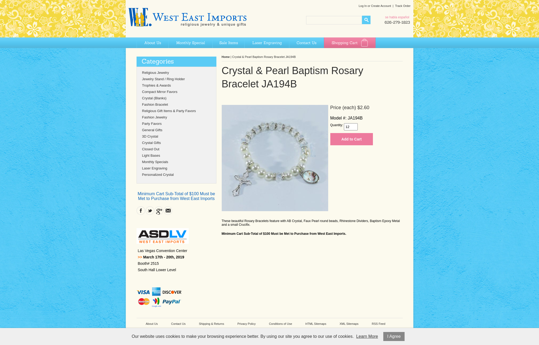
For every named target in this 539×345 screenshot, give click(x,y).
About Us (152, 42)
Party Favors (152, 124)
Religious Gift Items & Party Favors (169, 111)
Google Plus (159, 210)
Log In (363, 5)
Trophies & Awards (156, 85)
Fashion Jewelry (154, 117)
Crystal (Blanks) (154, 98)
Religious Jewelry (155, 73)
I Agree (394, 336)
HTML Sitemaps (315, 323)
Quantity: (336, 125)
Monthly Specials (155, 162)
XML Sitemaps (349, 323)
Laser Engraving (266, 42)
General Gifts (152, 130)
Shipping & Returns (211, 323)
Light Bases (151, 155)
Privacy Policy (246, 323)
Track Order (402, 5)
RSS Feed (378, 323)
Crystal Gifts (151, 143)
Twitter (150, 210)
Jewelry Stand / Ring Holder (163, 79)
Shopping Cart (350, 42)
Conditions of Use (280, 323)
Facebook (141, 210)
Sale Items (228, 42)
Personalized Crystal (158, 175)
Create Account (381, 5)
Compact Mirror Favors (160, 92)
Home (226, 56)
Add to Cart (351, 139)
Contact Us (306, 42)
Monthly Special (190, 42)
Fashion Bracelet (155, 105)
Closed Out (150, 149)
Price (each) (343, 107)
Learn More (367, 336)
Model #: (338, 118)
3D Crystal (150, 136)
